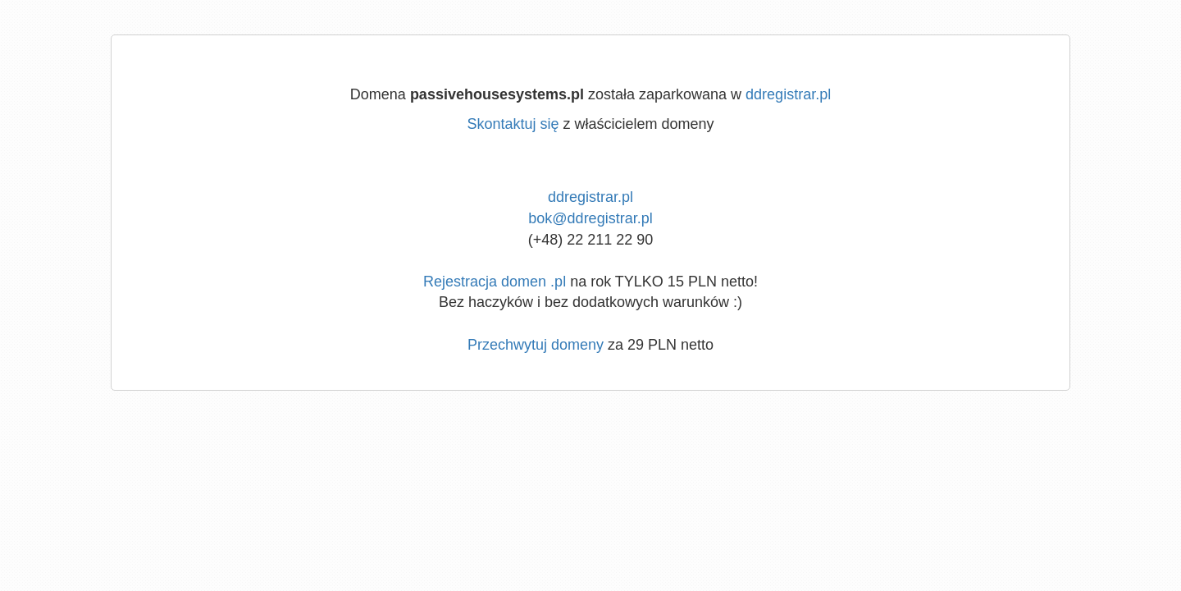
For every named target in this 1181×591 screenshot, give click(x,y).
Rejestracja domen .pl (494, 281)
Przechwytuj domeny (535, 345)
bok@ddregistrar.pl (590, 218)
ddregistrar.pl (788, 94)
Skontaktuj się (513, 124)
